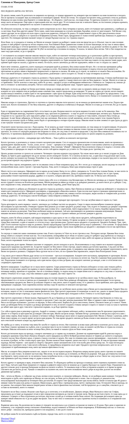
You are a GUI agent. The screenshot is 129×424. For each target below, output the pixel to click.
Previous (5, 418)
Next (12, 418)
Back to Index (7, 421)
